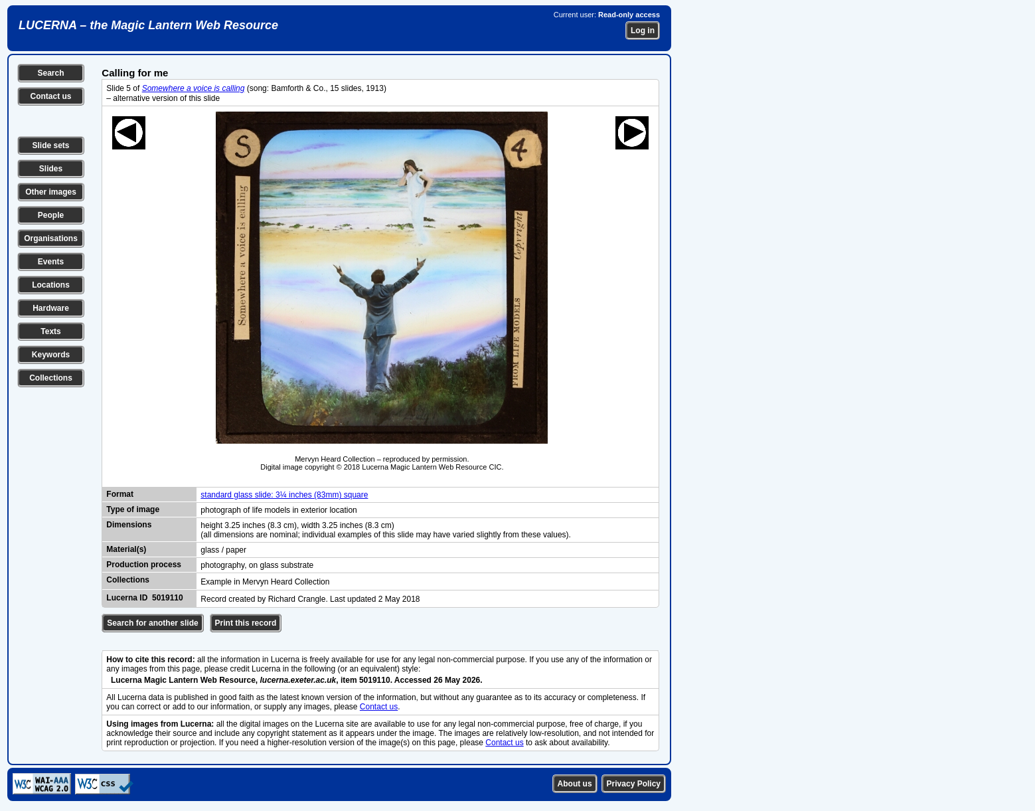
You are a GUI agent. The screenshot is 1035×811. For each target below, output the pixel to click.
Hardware (51, 308)
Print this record (246, 623)
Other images (50, 192)
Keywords (51, 354)
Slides (50, 168)
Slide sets (50, 145)
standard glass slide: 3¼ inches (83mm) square (284, 494)
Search (50, 73)
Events (51, 261)
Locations (51, 285)
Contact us (50, 96)
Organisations (51, 238)
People (51, 215)
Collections (50, 378)
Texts (50, 331)
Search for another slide (152, 623)
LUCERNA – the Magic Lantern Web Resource (148, 25)
